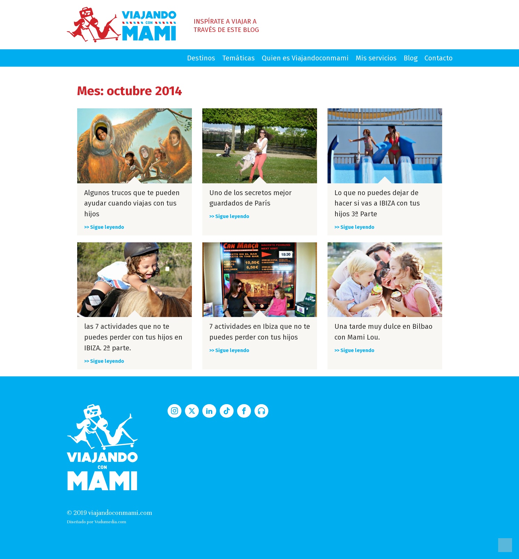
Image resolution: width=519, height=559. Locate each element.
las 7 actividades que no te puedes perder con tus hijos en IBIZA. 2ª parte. (133, 337)
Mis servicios (376, 58)
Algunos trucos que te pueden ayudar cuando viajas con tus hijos (132, 203)
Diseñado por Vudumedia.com (96, 522)
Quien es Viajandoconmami (305, 58)
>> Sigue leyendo (104, 227)
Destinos (201, 58)
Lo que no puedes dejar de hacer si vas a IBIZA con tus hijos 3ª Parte (377, 203)
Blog (410, 58)
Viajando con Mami (121, 24)
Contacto (438, 58)
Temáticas (238, 58)
